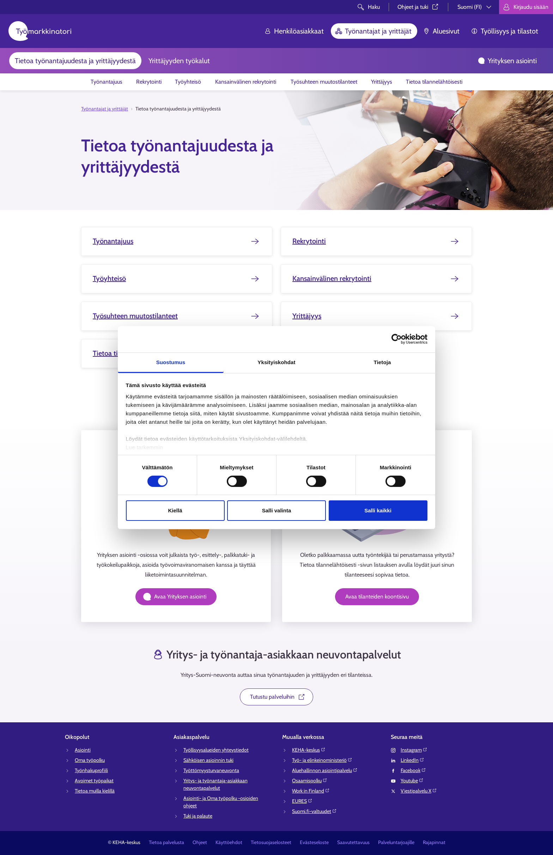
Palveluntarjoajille (396, 842)
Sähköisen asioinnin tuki (208, 760)
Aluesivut (441, 31)
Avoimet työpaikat (94, 780)
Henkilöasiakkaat (294, 31)
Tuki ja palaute (197, 816)
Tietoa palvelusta (166, 842)
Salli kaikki (377, 510)
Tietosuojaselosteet (271, 842)
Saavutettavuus (353, 842)
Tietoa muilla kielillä (95, 791)
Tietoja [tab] (382, 362)
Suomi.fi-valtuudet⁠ (314, 811)
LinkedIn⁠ (412, 760)
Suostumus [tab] (171, 362)
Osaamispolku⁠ (309, 780)
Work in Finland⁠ (311, 791)
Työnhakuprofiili (91, 770)
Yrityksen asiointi (507, 60)
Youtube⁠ (412, 780)
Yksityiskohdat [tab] (276, 362)
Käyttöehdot (228, 842)
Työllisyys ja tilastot (504, 31)
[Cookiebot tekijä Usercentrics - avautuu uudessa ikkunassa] (396, 339)
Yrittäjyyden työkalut (179, 60)
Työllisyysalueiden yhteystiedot (216, 750)
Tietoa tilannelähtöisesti (434, 81)
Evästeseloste (314, 842)
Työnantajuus (106, 81)
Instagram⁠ (414, 750)
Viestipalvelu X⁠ (419, 791)
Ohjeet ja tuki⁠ (418, 7)
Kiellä (175, 510)
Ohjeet (200, 842)
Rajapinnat (434, 842)
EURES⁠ (302, 801)
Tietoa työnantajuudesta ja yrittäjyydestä (75, 60)
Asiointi (83, 750)
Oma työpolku (90, 760)
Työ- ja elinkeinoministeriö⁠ (322, 760)
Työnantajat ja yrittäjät (373, 31)
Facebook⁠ (413, 770)
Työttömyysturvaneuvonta (211, 770)
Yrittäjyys (381, 81)
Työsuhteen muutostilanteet (324, 81)
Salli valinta (276, 510)
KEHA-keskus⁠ (309, 750)
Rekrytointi (149, 81)
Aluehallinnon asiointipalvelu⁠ (325, 770)
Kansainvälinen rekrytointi (245, 81)
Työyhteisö (188, 81)
